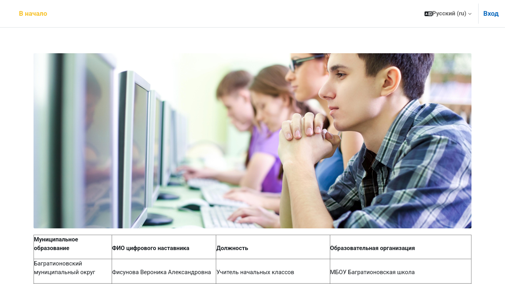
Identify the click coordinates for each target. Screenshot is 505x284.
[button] (448, 13)
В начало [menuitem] (33, 13)
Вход (491, 13)
